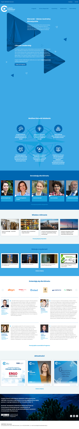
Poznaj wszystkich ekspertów (39, 204)
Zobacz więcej (39, 271)
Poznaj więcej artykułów (39, 239)
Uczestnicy (54, 8)
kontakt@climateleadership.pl (40, 425)
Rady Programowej (46, 60)
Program (34, 8)
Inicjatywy (70, 1)
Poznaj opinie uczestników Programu (39, 345)
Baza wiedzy (73, 8)
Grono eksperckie (44, 8)
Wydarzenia (63, 8)
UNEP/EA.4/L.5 (30, 400)
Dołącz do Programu (20, 64)
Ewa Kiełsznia (35, 385)
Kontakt (76, 1)
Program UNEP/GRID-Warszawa (7, 1)
